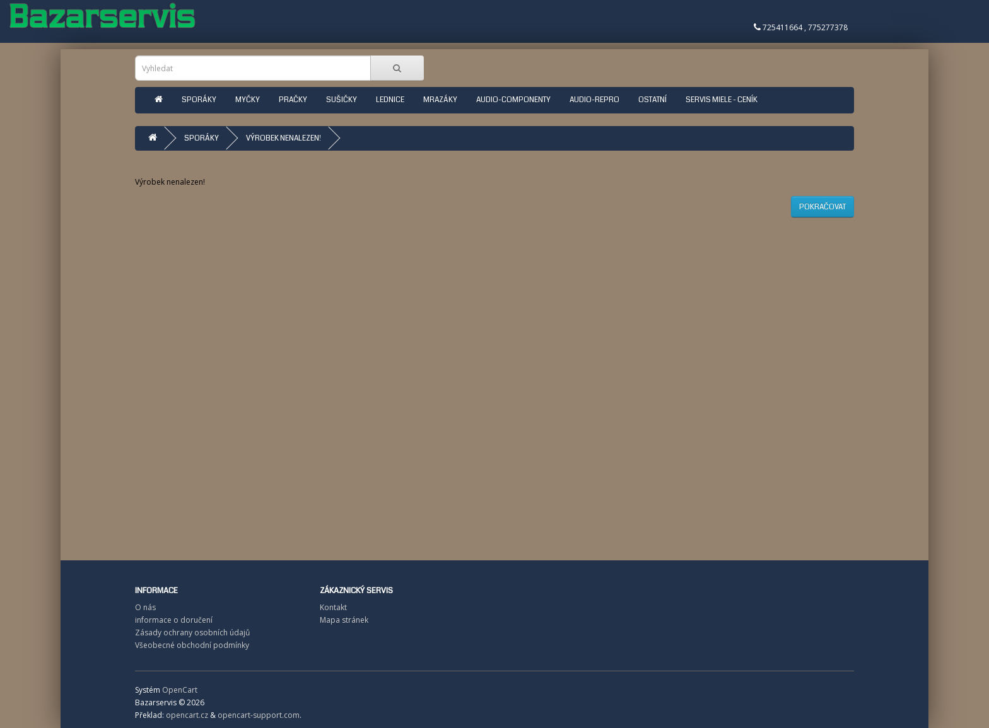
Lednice (390, 100)
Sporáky (199, 100)
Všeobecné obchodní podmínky (192, 645)
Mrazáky (440, 100)
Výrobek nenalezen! (283, 138)
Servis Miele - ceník (722, 100)
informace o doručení (174, 620)
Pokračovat (822, 207)
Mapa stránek (344, 620)
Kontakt (333, 607)
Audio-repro (594, 100)
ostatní (652, 100)
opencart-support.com (259, 715)
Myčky (247, 100)
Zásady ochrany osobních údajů (192, 632)
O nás (145, 607)
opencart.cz (187, 715)
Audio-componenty (513, 100)
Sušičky (341, 100)
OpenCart (179, 690)
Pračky (293, 100)
